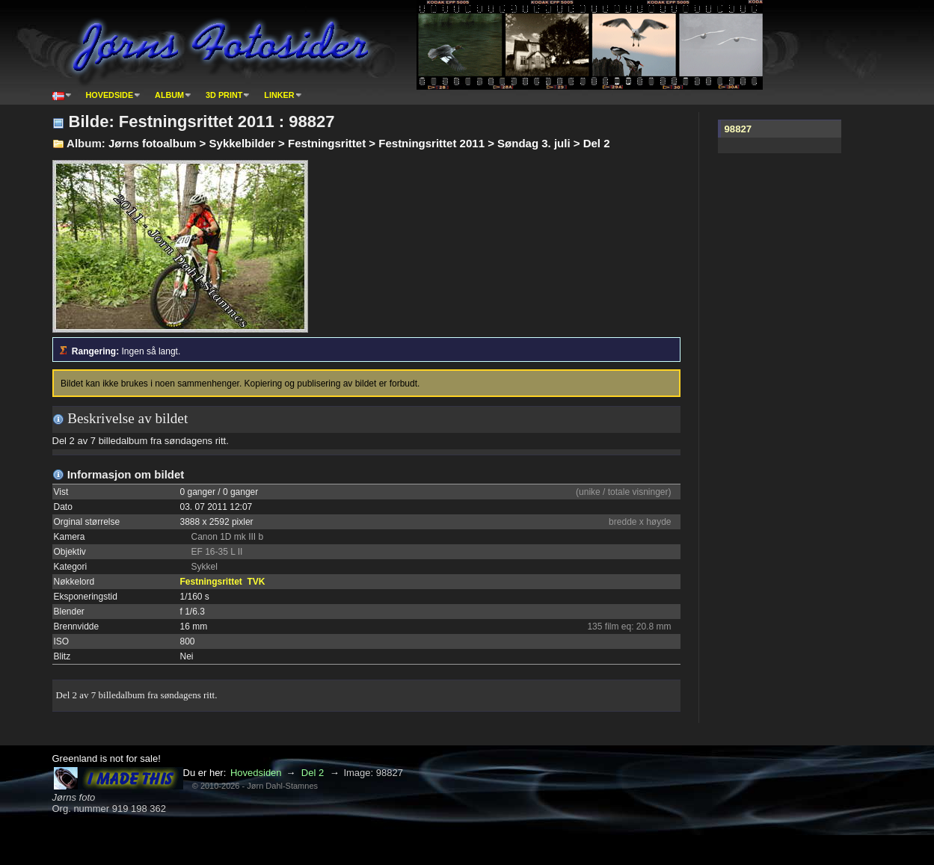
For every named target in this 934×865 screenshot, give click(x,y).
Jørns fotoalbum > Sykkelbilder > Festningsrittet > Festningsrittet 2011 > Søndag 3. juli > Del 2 (359, 143)
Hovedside (110, 94)
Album (169, 94)
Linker (279, 94)
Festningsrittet (211, 581)
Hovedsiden (256, 772)
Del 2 (312, 772)
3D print (224, 94)
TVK (256, 581)
